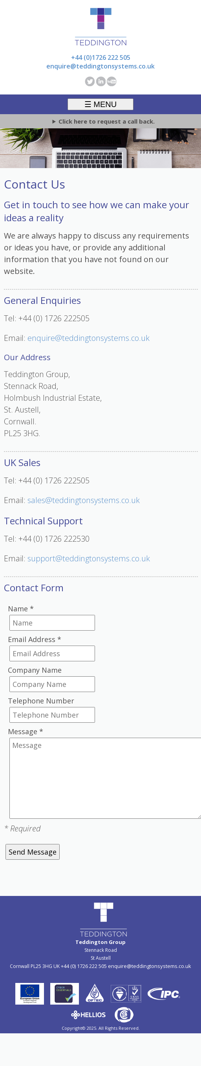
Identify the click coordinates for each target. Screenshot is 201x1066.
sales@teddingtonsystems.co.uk (83, 500)
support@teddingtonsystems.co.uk (88, 558)
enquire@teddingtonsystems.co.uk (100, 66)
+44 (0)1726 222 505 (100, 57)
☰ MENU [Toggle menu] (100, 104)
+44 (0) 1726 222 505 (84, 966)
